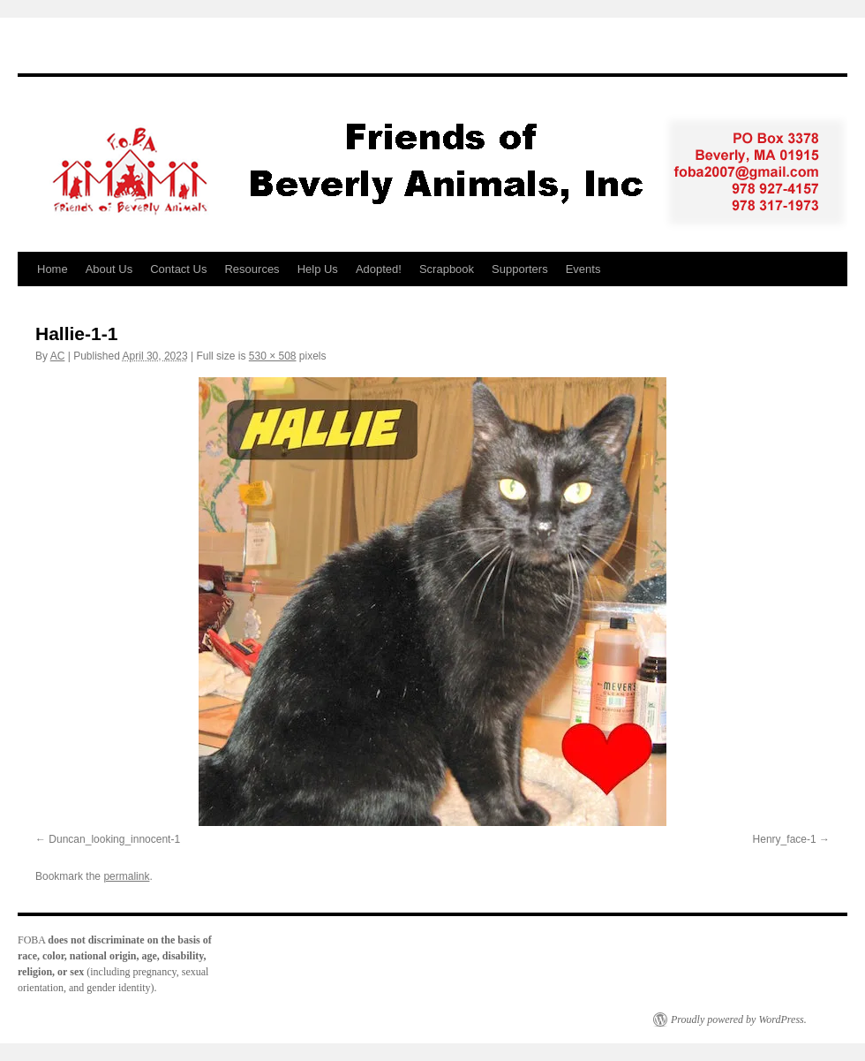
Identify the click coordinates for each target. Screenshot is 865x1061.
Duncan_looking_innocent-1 (114, 839)
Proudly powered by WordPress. (739, 1019)
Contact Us (178, 269)
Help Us (317, 269)
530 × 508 (273, 356)
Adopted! (379, 269)
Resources (251, 269)
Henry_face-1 (784, 839)
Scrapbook (446, 269)
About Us (109, 269)
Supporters (520, 269)
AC (57, 356)
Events (583, 269)
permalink (126, 876)
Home (52, 269)
